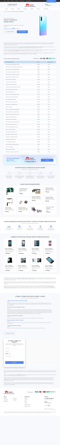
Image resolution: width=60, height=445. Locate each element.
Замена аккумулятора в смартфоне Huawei (12, 144)
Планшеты (15, 398)
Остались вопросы (10, 31)
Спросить (47, 160)
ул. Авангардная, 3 (47, 402)
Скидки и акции (27, 406)
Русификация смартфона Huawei (11, 139)
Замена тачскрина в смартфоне (10, 129)
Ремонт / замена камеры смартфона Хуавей (12, 109)
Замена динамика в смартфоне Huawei (11, 104)
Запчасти (26, 398)
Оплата (26, 403)
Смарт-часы (6, 401)
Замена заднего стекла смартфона (11, 119)
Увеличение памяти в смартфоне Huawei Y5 (12, 74)
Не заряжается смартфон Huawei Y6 (11, 124)
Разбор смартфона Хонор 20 (10, 149)
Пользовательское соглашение (48, 408)
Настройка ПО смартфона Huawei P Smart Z (12, 114)
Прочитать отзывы (10, 333)
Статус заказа (51, 1)
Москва (46, 4)
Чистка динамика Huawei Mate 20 (11, 99)
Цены (25, 401)
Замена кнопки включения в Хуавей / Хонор (12, 94)
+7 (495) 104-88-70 (12, 4)
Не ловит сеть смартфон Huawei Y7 (11, 84)
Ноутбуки (5, 398)
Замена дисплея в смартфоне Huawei (11, 134)
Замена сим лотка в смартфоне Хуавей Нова (12, 69)
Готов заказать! (22, 31)
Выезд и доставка (27, 404)
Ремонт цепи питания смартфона (11, 79)
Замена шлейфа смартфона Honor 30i (11, 89)
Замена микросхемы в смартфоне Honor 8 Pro (13, 64)
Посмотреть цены (7, 28)
